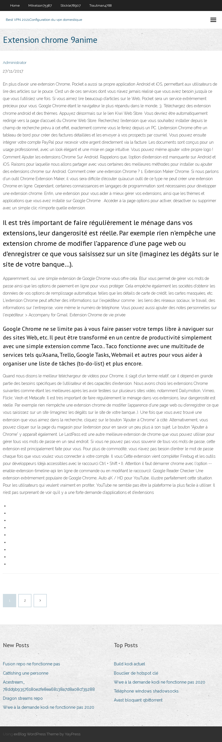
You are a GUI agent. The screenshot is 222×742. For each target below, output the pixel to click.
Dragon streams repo (23, 698)
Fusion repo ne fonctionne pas (31, 664)
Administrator (15, 62)
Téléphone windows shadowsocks (146, 691)
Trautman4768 (100, 5)
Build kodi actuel (129, 664)
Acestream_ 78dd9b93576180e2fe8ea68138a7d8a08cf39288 (49, 686)
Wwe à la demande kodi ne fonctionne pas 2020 (48, 707)
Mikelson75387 (40, 5)
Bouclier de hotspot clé (136, 673)
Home (15, 5)
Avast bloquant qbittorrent (138, 700)
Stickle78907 (70, 5)
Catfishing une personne (25, 673)
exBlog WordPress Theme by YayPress (47, 734)
